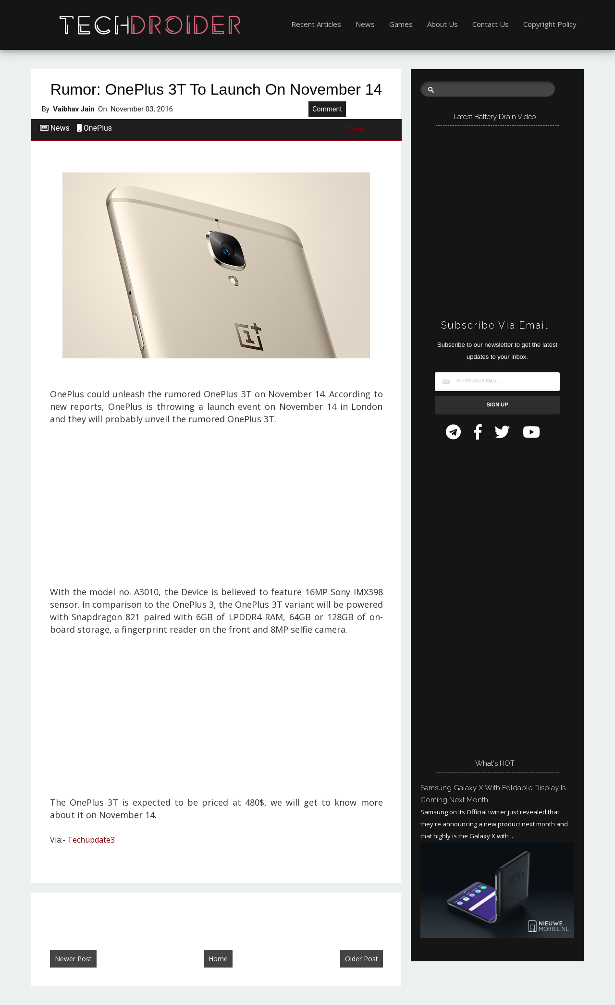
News (365, 24)
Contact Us (490, 24)
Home (218, 958)
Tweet (357, 128)
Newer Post (73, 958)
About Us (442, 24)
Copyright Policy (550, 24)
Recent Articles (316, 24)
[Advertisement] (216, 510)
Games (401, 24)
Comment (327, 109)
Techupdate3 (91, 839)
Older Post (361, 958)
